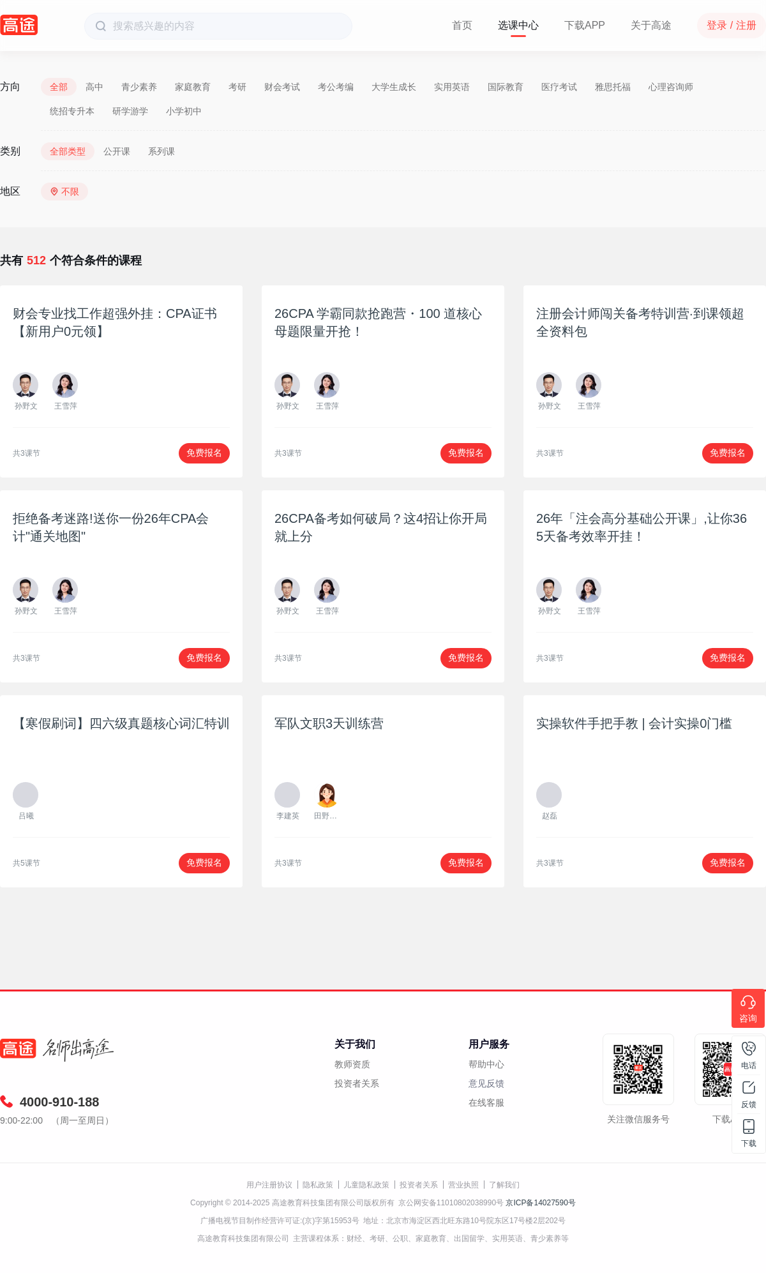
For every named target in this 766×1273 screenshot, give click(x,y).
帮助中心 (486, 1064)
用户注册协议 (269, 1184)
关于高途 (651, 25)
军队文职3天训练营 (329, 723)
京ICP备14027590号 (540, 1202)
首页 (462, 25)
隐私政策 (318, 1184)
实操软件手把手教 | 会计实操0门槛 (634, 723)
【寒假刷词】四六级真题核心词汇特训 (121, 723)
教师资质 (352, 1064)
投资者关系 (356, 1083)
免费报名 (204, 453)
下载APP (584, 25)
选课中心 (518, 25)
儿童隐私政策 (366, 1184)
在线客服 (486, 1102)
